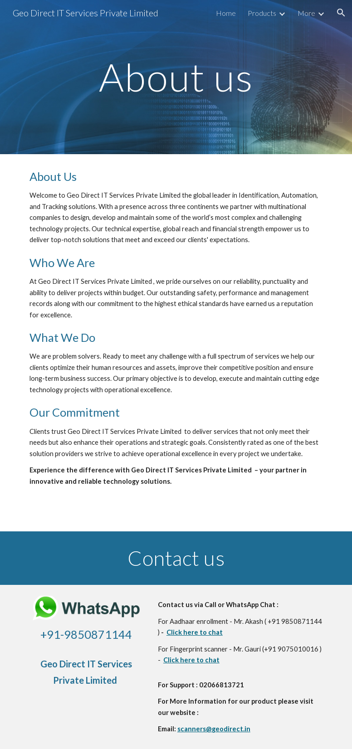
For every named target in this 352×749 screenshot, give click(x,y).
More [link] (306, 13)
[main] (176, 77)
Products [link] (262, 13)
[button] (341, 13)
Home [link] (226, 13)
